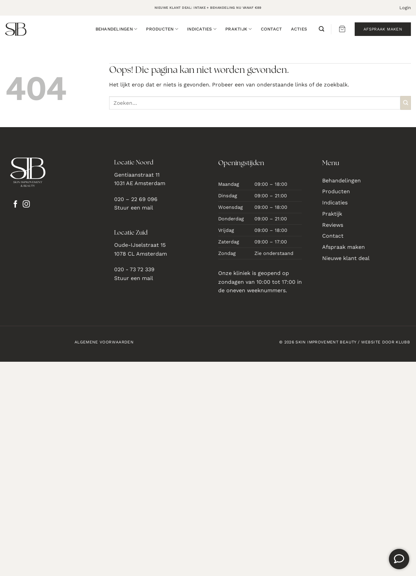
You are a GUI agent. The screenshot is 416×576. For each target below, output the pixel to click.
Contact (271, 29)
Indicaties (201, 29)
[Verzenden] (405, 103)
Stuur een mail (133, 207)
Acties (299, 29)
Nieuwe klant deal (346, 258)
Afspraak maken (343, 247)
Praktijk (238, 29)
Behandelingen (117, 29)
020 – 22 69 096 (136, 199)
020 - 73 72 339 (134, 269)
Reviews (332, 225)
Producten (162, 29)
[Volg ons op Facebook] (15, 205)
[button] (405, 7)
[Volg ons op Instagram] (26, 205)
